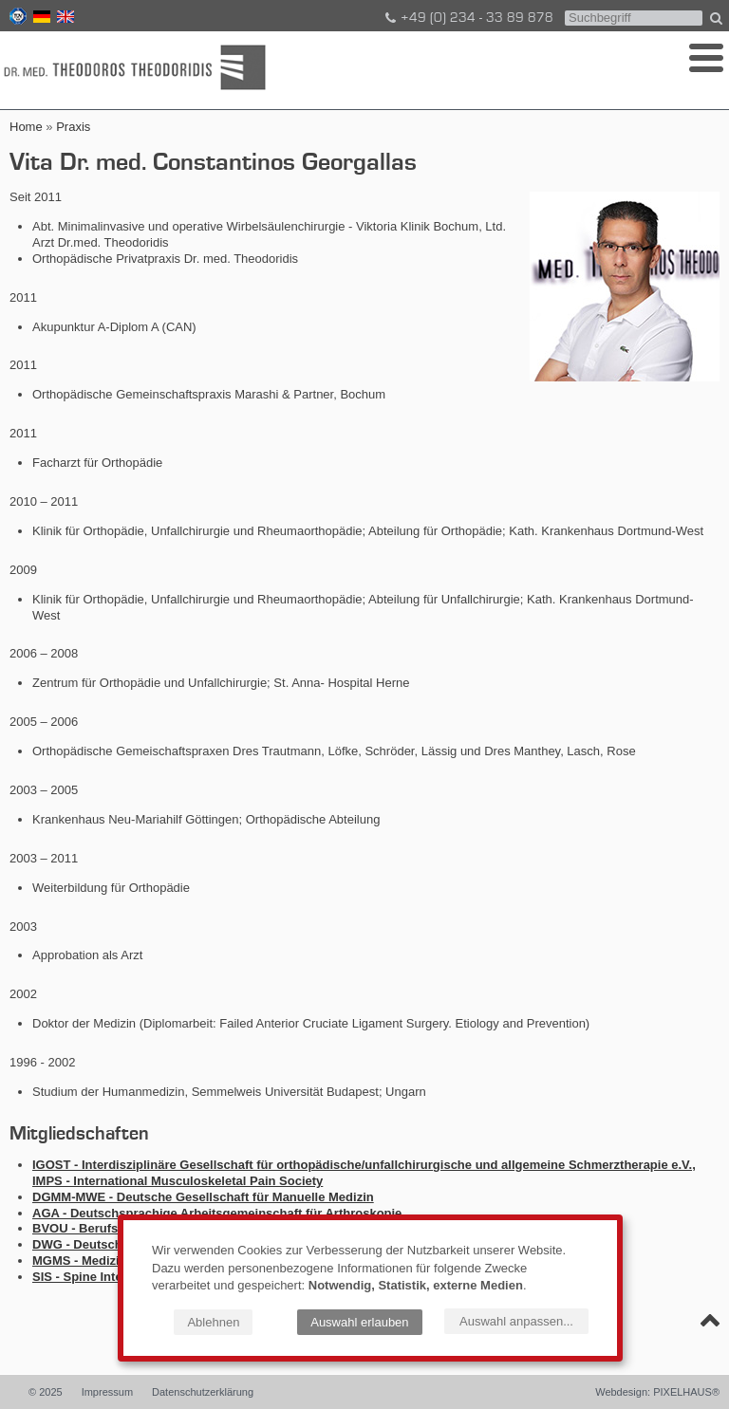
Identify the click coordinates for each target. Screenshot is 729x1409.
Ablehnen (213, 1322)
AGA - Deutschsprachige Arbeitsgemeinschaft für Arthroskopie (217, 1213)
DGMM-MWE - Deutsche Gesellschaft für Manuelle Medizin (203, 1197)
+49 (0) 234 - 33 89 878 (468, 18)
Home (26, 127)
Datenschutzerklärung (202, 1392)
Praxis (73, 127)
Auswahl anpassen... (516, 1321)
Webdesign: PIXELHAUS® (657, 1392)
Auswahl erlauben (359, 1322)
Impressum (107, 1392)
